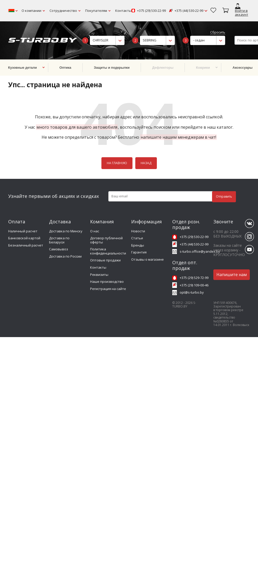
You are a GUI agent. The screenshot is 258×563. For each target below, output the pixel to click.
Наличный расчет (22, 231)
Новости (138, 231)
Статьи (137, 238)
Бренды (137, 245)
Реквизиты (99, 274)
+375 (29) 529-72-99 (194, 277)
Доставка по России (65, 256)
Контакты (123, 10)
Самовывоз (58, 249)
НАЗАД (146, 163)
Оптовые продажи (105, 260)
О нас (94, 231)
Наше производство (107, 281)
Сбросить (217, 32)
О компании (31, 10)
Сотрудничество (63, 10)
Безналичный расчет (25, 245)
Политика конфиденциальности (108, 251)
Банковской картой (24, 238)
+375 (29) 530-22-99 (151, 11)
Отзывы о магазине (147, 259)
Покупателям (96, 10)
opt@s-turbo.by (192, 292)
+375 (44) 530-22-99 (189, 11)
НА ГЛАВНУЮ (117, 163)
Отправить (224, 196)
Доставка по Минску (65, 231)
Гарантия (139, 252)
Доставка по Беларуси (59, 240)
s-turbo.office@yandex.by (200, 251)
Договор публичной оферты (106, 240)
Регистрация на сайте (108, 288)
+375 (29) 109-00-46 (194, 285)
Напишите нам (231, 274)
